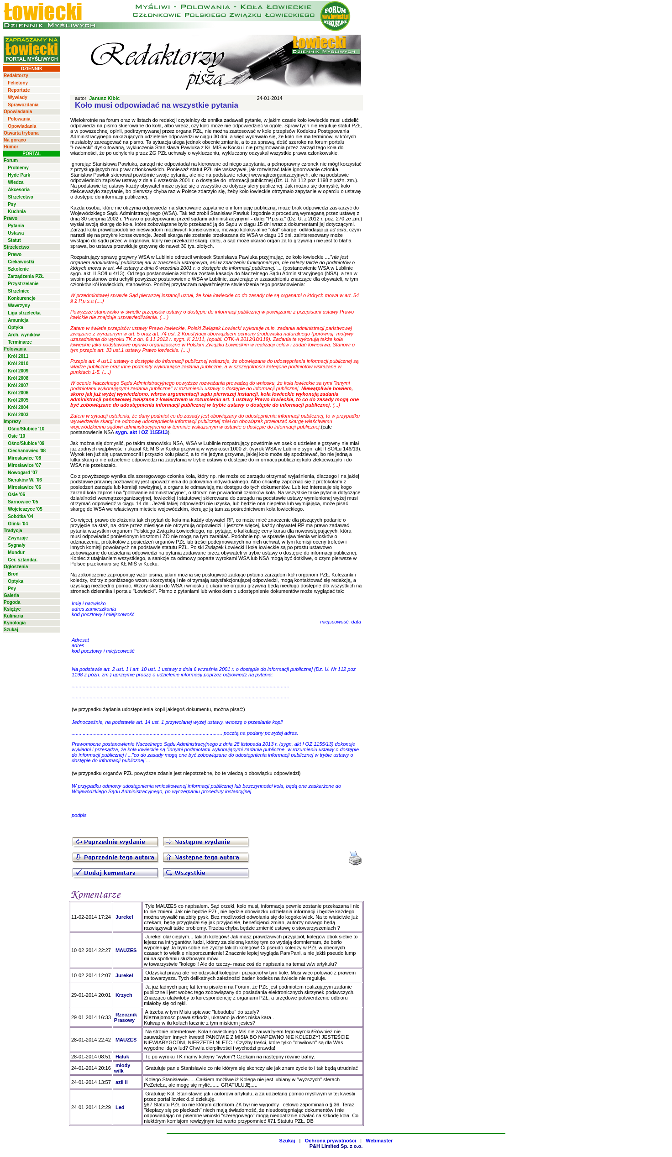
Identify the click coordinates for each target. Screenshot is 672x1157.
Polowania (19, 118)
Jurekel (124, 917)
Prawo (10, 218)
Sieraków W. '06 (25, 479)
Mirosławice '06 (24, 487)
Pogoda (12, 602)
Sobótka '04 (20, 516)
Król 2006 (18, 392)
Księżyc (12, 609)
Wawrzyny (19, 305)
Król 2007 (18, 385)
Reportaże (19, 90)
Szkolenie (18, 269)
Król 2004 (18, 407)
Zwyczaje (18, 537)
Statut (14, 240)
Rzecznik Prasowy (125, 1017)
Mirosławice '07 (24, 465)
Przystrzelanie (23, 283)
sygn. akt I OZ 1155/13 (141, 432)
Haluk (122, 1056)
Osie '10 (16, 436)
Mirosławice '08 (24, 458)
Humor (11, 146)
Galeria (11, 595)
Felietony (18, 82)
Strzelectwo (20, 196)
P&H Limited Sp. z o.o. (336, 1146)
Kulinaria (13, 615)
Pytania (16, 225)
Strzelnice (18, 290)
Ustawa (16, 233)
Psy (12, 204)
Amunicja (18, 320)
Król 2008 (18, 378)
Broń (13, 573)
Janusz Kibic (104, 98)
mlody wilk (122, 1068)
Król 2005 (18, 400)
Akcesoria (19, 189)
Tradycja (13, 530)
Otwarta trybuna (21, 133)
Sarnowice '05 (23, 501)
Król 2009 (18, 370)
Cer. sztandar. (22, 559)
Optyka (15, 327)
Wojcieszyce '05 (25, 509)
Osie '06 (16, 494)
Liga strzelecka (24, 312)
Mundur (16, 552)
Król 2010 (18, 363)
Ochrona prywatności (330, 1140)
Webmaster (379, 1140)
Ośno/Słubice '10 (26, 428)
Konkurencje (22, 298)
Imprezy (12, 421)
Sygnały (16, 545)
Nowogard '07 (22, 472)
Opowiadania (18, 111)
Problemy (18, 167)
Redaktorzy (16, 75)
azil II (122, 1082)
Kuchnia (17, 211)
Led (120, 1107)
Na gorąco (15, 139)
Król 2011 (18, 356)
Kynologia (15, 622)
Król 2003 (18, 414)
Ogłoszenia (16, 566)
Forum (11, 160)
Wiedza (15, 182)
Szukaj (11, 629)
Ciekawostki (21, 261)
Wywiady (17, 97)
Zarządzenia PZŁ (26, 276)
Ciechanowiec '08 (27, 450)
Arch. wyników (24, 334)
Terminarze (20, 342)
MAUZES (126, 950)
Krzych (124, 995)
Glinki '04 (18, 523)
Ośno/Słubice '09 (26, 443)
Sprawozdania (23, 104)
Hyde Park (19, 175)
